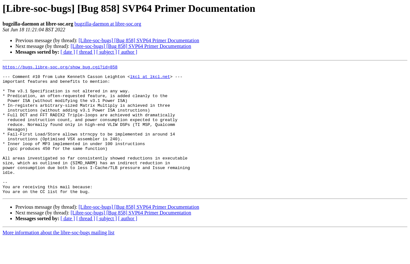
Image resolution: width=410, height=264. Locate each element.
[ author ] (127, 52)
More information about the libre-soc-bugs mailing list (58, 258)
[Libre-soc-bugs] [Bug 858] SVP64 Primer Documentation (138, 40)
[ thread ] (85, 52)
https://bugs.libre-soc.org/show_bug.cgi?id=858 (60, 68)
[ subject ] (106, 52)
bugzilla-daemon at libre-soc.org (108, 24)
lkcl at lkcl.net (150, 79)
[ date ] (68, 52)
